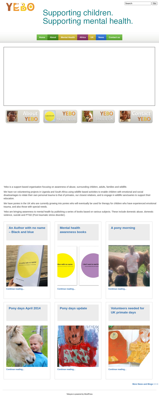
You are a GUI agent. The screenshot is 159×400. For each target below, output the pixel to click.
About (53, 37)
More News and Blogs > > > (145, 384)
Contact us (114, 37)
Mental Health (68, 37)
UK (92, 37)
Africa (83, 37)
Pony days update (73, 308)
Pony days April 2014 (24, 308)
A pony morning (123, 228)
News (101, 37)
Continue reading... (15, 289)
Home (42, 37)
